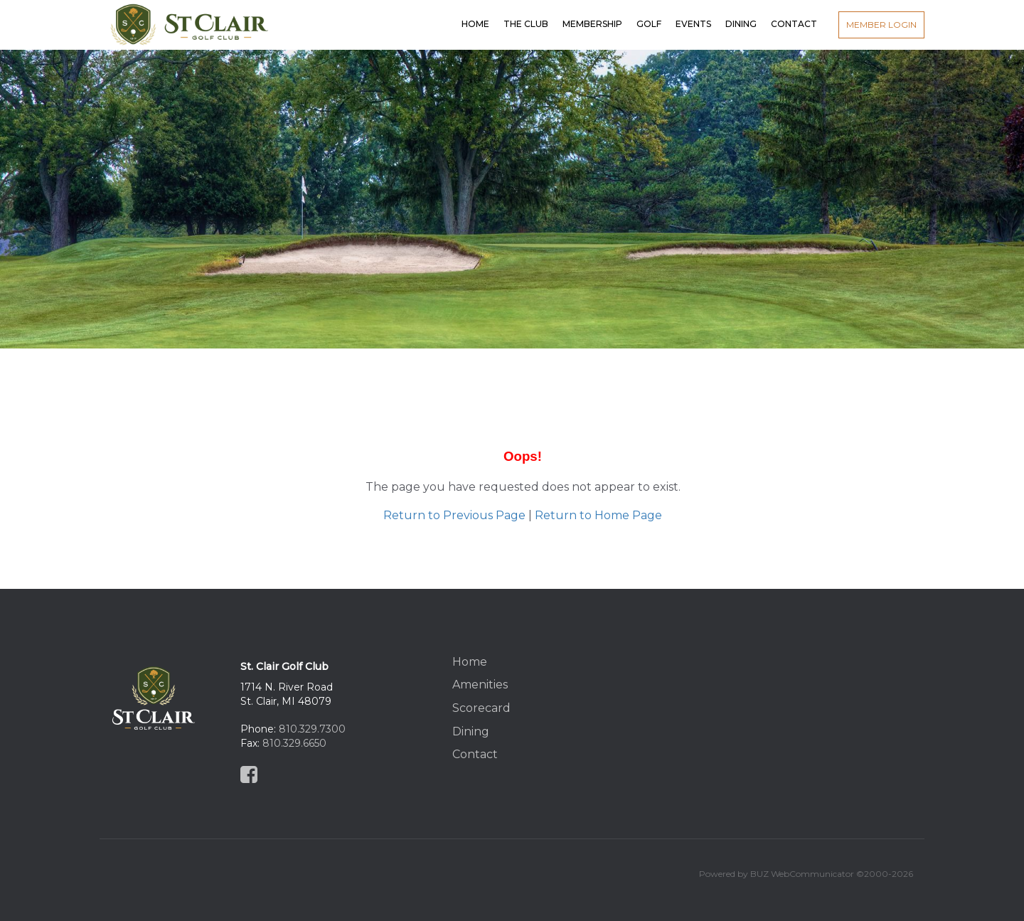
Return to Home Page (598, 515)
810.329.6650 (294, 743)
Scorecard (481, 708)
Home (469, 662)
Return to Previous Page (454, 515)
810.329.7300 (312, 729)
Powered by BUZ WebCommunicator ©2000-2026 (806, 873)
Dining (470, 731)
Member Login (881, 24)
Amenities (480, 684)
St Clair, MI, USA (793, 699)
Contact (475, 754)
